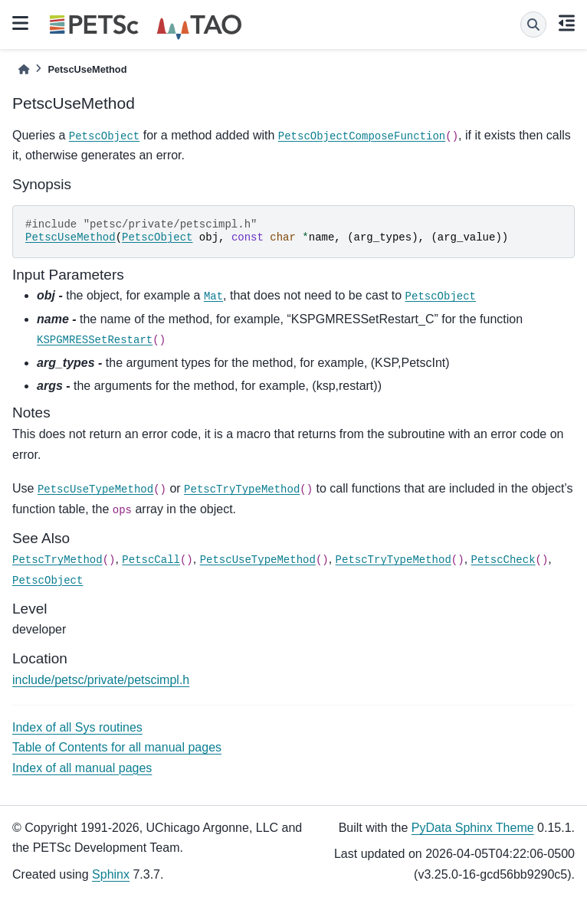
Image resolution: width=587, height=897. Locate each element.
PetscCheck (503, 560)
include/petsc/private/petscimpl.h (100, 679)
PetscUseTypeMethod (95, 489)
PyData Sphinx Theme (473, 827)
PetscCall (151, 560)
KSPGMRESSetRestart (94, 340)
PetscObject (104, 136)
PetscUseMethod (70, 237)
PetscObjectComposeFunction (361, 136)
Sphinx (111, 874)
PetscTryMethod (57, 560)
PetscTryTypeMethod (242, 489)
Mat (213, 296)
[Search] (533, 24)
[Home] (23, 69)
